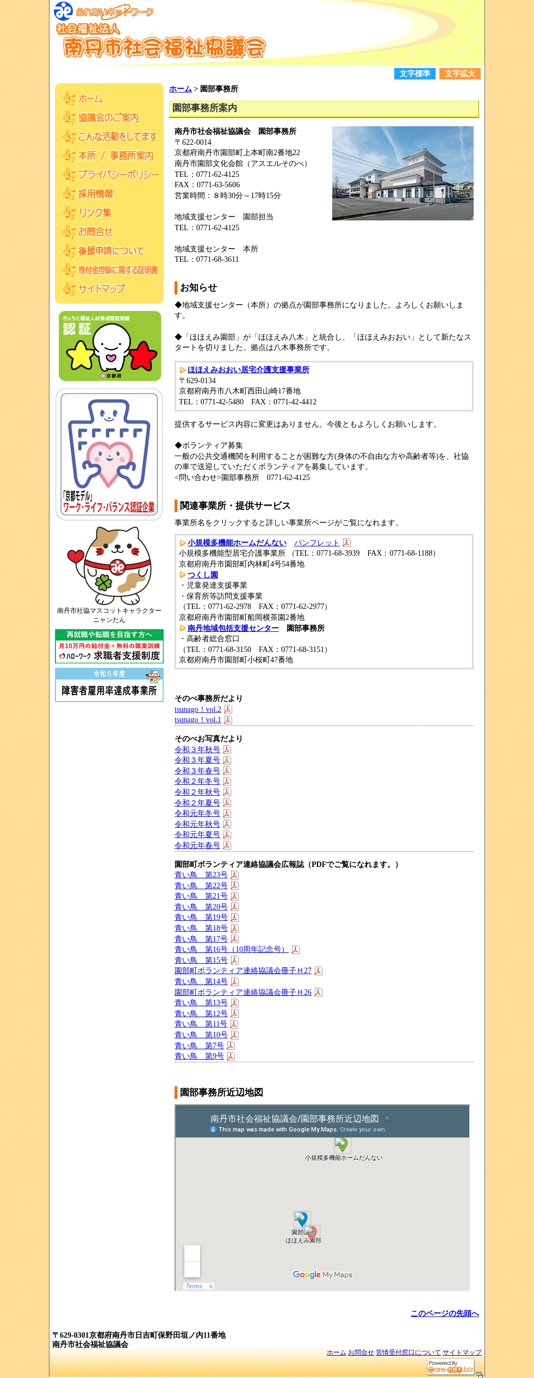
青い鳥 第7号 (199, 1046)
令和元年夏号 (197, 835)
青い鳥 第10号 (201, 1035)
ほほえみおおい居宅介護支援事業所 (248, 370)
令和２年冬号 (197, 781)
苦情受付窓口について (408, 1352)
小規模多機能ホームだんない (237, 543)
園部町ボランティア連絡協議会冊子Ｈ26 (243, 992)
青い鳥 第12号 (201, 1014)
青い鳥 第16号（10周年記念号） (232, 949)
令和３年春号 (197, 771)
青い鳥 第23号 (201, 875)
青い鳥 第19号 (201, 917)
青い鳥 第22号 (201, 886)
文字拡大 (460, 74)
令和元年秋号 (197, 824)
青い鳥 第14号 (201, 981)
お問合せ (361, 1352)
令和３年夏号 (197, 760)
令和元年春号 (197, 845)
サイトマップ (462, 1352)
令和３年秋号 (197, 750)
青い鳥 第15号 (201, 960)
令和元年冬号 (197, 813)
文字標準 (415, 74)
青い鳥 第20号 (201, 907)
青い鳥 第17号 (201, 939)
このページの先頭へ (445, 1313)
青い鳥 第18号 (201, 928)
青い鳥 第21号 (201, 896)
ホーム (180, 89)
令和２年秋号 (197, 792)
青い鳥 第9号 (199, 1056)
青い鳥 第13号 (201, 1003)
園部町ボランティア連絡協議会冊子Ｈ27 (243, 971)
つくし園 (203, 575)
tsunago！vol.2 (198, 709)
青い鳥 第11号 (201, 1024)
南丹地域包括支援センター (233, 628)
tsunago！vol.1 (198, 720)
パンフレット (317, 543)
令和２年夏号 (197, 803)
